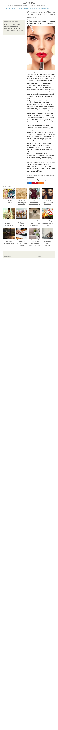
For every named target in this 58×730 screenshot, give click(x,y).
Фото (49, 8)
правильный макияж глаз (46, 175)
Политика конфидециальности (26, 254)
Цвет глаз (33, 8)
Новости (14, 8)
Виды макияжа (24, 8)
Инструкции (42, 8)
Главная (7, 8)
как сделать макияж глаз (36, 175)
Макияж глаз (29, 3)
